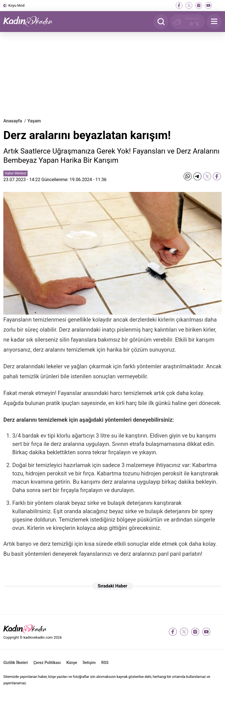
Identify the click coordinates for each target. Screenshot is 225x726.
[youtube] (208, 5)
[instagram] (198, 5)
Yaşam (34, 121)
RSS (104, 662)
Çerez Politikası (47, 662)
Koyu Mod (16, 5)
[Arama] (160, 21)
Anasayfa (12, 121)
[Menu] (214, 21)
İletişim (89, 662)
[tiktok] (218, 5)
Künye (71, 662)
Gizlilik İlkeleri (15, 662)
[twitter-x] (188, 5)
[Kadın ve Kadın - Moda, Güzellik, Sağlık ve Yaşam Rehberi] (31, 21)
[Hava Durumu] (187, 21)
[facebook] (179, 5)
